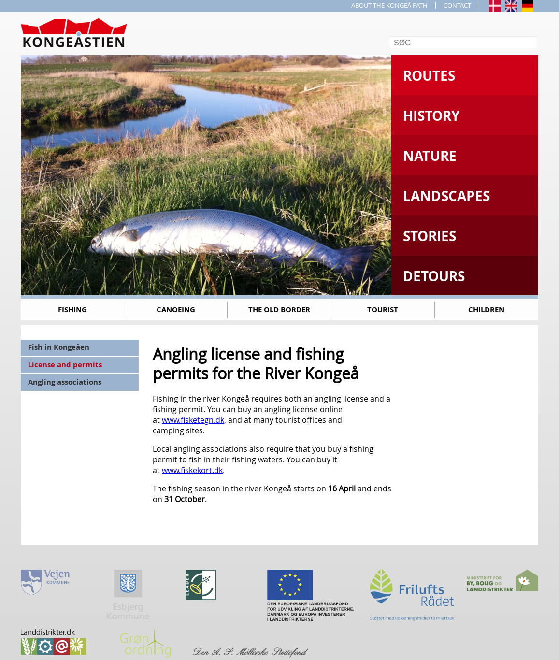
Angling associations (64, 382)
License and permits (65, 364)
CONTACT (457, 5)
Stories (429, 236)
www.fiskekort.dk (192, 470)
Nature (430, 155)
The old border (279, 309)
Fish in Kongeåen (58, 347)
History (431, 115)
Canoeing (176, 309)
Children (486, 309)
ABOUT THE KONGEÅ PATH (389, 5)
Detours (434, 276)
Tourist (382, 309)
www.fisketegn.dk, (194, 420)
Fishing (72, 309)
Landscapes (446, 196)
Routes (429, 75)
